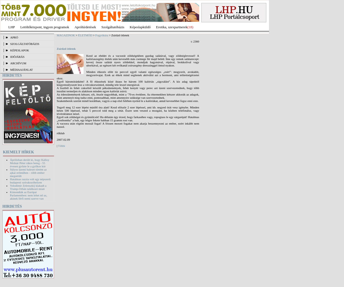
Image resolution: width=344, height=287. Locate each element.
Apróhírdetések (85, 27)
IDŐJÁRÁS (17, 56)
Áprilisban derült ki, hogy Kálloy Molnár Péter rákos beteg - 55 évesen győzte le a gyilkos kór (29, 163)
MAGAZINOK (66, 35)
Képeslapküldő (140, 27)
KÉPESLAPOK (19, 50)
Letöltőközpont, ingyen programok (44, 27)
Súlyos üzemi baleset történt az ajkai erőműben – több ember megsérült (28, 173)
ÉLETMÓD (85, 35)
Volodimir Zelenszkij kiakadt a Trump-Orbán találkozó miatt (28, 187)
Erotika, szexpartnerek (172, 27)
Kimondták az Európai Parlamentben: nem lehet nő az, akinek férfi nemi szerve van (28, 195)
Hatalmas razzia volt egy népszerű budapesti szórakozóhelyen (30, 181)
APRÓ (14, 37)
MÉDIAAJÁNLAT (21, 69)
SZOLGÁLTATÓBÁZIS (24, 43)
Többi (61, 145)
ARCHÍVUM (18, 63)
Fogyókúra (101, 35)
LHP (11, 27)
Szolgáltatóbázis (112, 27)
